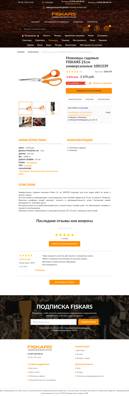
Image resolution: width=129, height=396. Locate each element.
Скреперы (40, 40)
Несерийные (31, 163)
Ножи (91, 36)
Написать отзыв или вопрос (64, 244)
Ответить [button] (40, 270)
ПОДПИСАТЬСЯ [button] (88, 322)
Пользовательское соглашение (42, 380)
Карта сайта (34, 372)
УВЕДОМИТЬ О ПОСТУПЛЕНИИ (89, 91)
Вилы (40, 45)
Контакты (92, 22)
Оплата (80, 354)
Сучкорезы (102, 36)
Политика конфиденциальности (90, 376)
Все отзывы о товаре (64, 282)
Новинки (78, 22)
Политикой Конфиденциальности (77, 328)
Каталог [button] (35, 22)
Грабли (30, 45)
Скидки (80, 372)
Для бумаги (25, 171)
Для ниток (35, 171)
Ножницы (53, 40)
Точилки (65, 40)
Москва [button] (84, 108)
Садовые (28, 165)
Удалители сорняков (74, 36)
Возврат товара (83, 358)
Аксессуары (70, 45)
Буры (48, 45)
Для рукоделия (47, 171)
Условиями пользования (62, 330)
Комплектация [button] (103, 99)
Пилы (92, 40)
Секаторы (27, 40)
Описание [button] (89, 99)
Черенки (103, 40)
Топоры (57, 36)
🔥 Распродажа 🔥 (30, 36)
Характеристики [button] (74, 99)
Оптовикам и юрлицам (56, 22)
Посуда (58, 45)
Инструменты (79, 40)
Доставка (81, 351)
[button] (73, 3)
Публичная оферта (37, 376)
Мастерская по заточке (91, 45)
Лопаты (46, 36)
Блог (79, 368)
